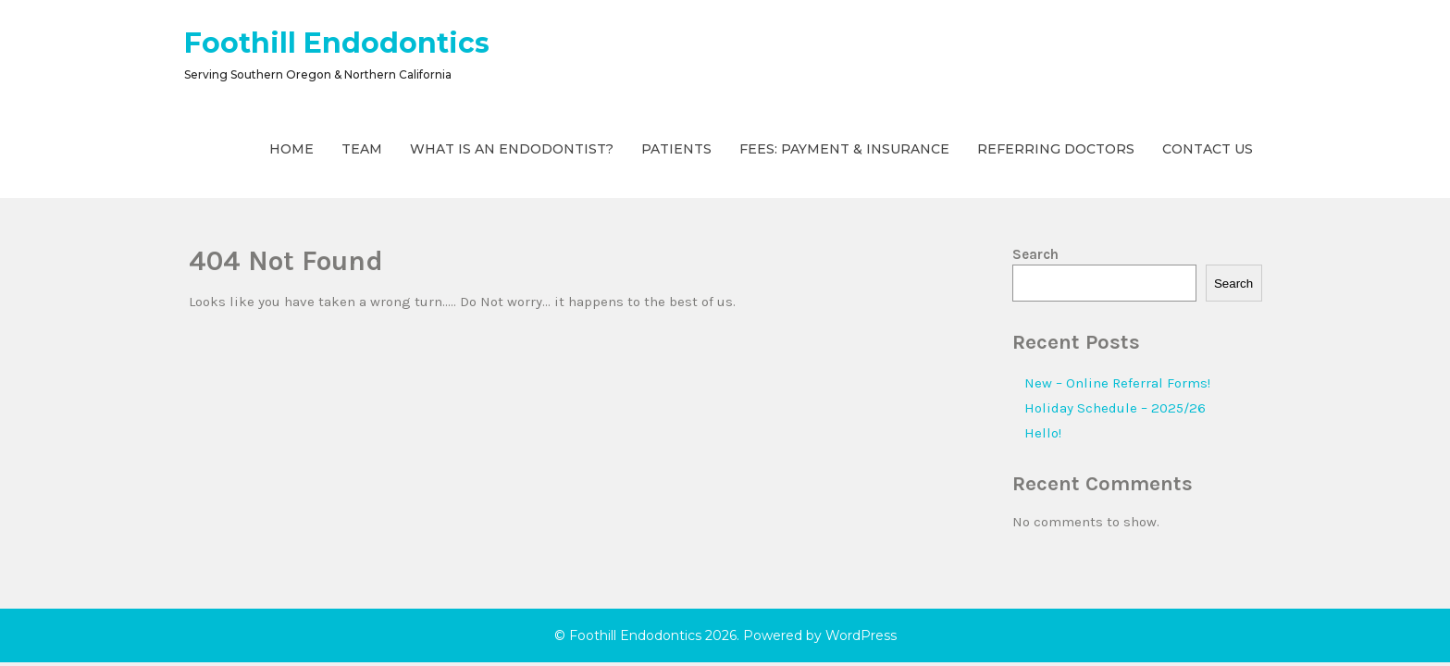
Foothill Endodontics (337, 43)
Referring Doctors (1055, 149)
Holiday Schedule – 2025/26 (1115, 408)
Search (1035, 254)
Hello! (1042, 433)
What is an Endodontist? (511, 149)
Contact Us (1207, 149)
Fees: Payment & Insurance (844, 149)
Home (291, 149)
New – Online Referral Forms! (1117, 383)
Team (361, 149)
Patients (676, 149)
